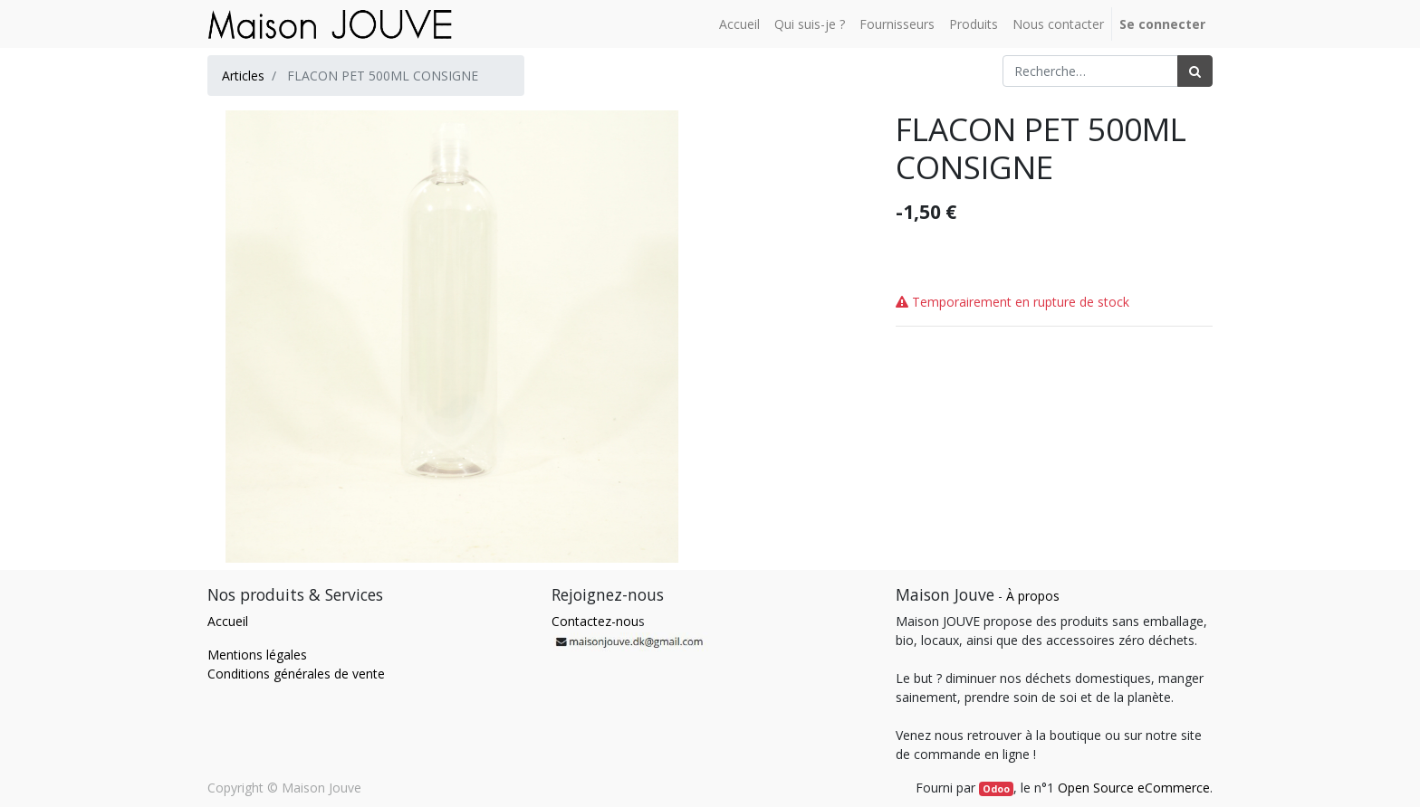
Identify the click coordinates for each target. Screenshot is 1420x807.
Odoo (996, 789)
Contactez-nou (595, 621)
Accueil (227, 621)
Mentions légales (257, 654)
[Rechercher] (1195, 71)
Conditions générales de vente (296, 673)
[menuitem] (739, 24)
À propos (1033, 595)
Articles (243, 75)
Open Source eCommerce (1134, 787)
